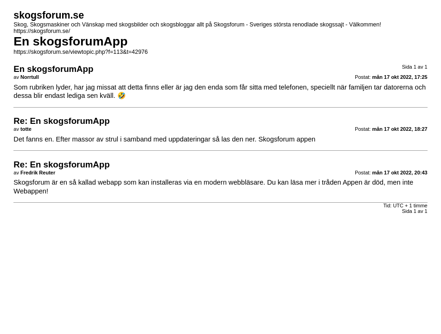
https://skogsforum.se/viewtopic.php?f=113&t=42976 (80, 52)
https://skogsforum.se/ (41, 31)
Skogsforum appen (286, 139)
